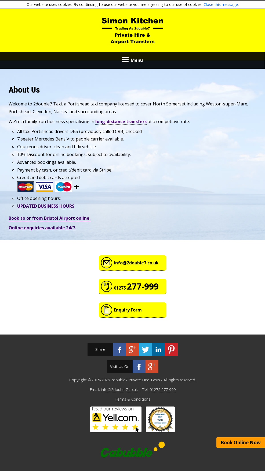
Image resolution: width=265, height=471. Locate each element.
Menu (132, 60)
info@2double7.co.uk (136, 263)
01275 (136, 286)
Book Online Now (241, 442)
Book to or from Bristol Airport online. (49, 218)
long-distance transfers (121, 121)
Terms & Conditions (132, 399)
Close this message (221, 4)
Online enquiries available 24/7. (42, 228)
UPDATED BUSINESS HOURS (45, 206)
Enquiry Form (128, 310)
